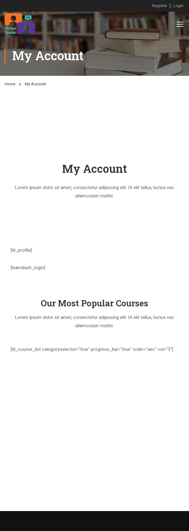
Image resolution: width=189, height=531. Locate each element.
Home (10, 85)
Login (178, 5)
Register (159, 5)
